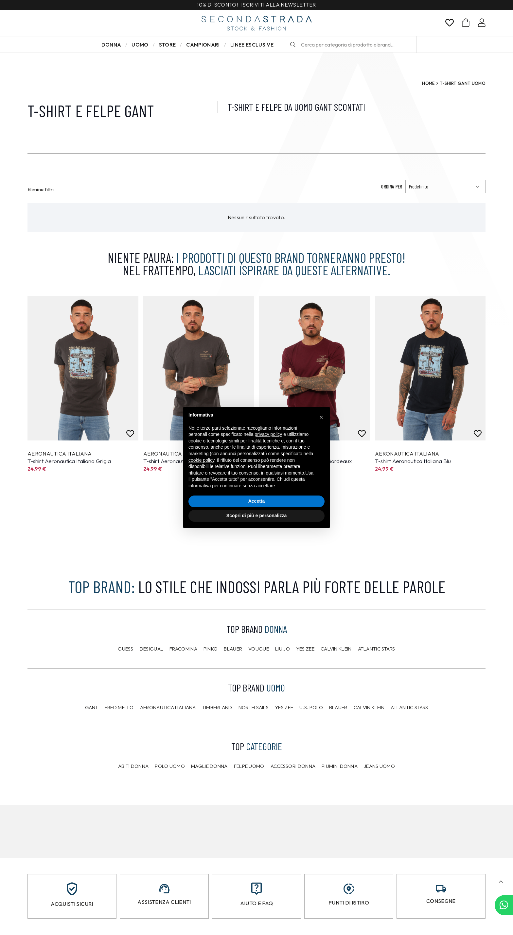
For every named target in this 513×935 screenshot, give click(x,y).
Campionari (203, 44)
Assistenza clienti (164, 902)
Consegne (441, 901)
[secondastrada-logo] (257, 23)
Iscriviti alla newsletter (278, 5)
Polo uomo (170, 766)
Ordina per (391, 186)
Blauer (233, 649)
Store (167, 44)
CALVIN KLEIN (369, 707)
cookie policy (201, 460)
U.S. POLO (311, 707)
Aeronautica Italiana (168, 707)
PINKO (210, 649)
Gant (91, 707)
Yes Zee (305, 649)
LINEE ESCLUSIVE (252, 44)
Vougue (258, 649)
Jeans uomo (379, 766)
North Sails (254, 707)
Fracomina (183, 649)
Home (428, 83)
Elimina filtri (40, 189)
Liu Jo (282, 649)
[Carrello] (465, 22)
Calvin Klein (336, 649)
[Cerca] (292, 44)
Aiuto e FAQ (256, 903)
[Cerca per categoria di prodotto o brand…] (351, 44)
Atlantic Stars (376, 649)
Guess (125, 649)
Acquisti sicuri (72, 904)
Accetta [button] (256, 501)
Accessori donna (293, 766)
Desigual (151, 649)
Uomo (140, 44)
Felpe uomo (249, 766)
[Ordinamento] (445, 186)
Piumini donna (340, 766)
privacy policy (268, 434)
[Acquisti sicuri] (72, 888)
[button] (500, 881)
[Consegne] (441, 888)
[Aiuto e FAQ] (256, 889)
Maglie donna (209, 766)
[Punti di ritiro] (349, 889)
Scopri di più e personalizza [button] (256, 515)
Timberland (217, 707)
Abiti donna (133, 766)
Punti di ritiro (348, 902)
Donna (111, 44)
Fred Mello (119, 707)
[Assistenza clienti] (164, 888)
